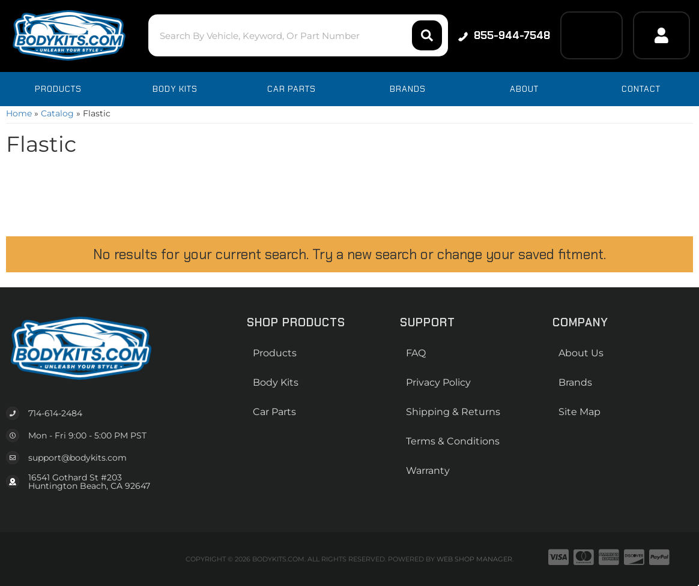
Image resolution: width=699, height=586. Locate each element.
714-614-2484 (55, 413)
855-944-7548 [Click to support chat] (504, 35)
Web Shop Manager (474, 559)
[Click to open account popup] (661, 35)
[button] (298, 35)
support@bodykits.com (77, 457)
